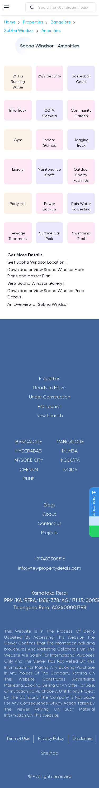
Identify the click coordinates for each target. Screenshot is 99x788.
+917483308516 (49, 559)
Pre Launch (49, 406)
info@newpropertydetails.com (49, 568)
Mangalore (70, 441)
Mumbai (70, 451)
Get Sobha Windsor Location (35, 262)
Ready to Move (49, 387)
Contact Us (50, 523)
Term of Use (18, 738)
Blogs (49, 505)
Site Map (49, 753)
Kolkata (70, 460)
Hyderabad (29, 451)
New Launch (49, 415)
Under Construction (49, 397)
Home (10, 21)
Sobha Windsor (19, 30)
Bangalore (29, 441)
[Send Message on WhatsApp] (94, 531)
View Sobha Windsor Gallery (34, 283)
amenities (51, 30)
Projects (49, 532)
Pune (28, 478)
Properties (33, 21)
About (49, 514)
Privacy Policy (51, 738)
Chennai (29, 469)
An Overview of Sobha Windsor (37, 304)
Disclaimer (83, 738)
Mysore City (29, 460)
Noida (70, 469)
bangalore (61, 21)
